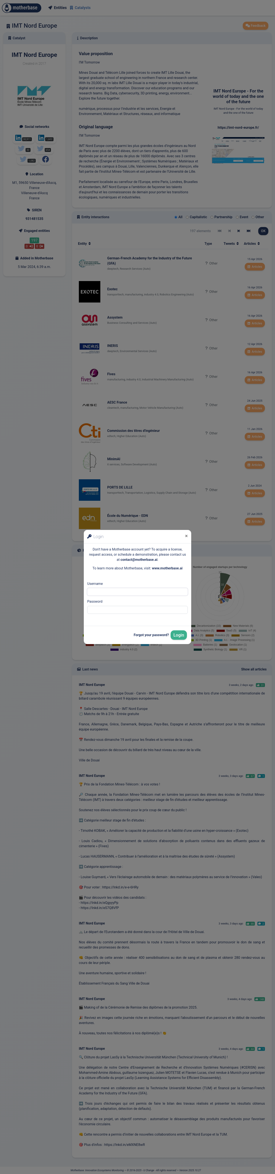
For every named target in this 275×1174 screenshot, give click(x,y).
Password (94, 601)
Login (178, 635)
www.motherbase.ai (167, 568)
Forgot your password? (151, 635)
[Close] (186, 536)
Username (95, 584)
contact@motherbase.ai (139, 560)
